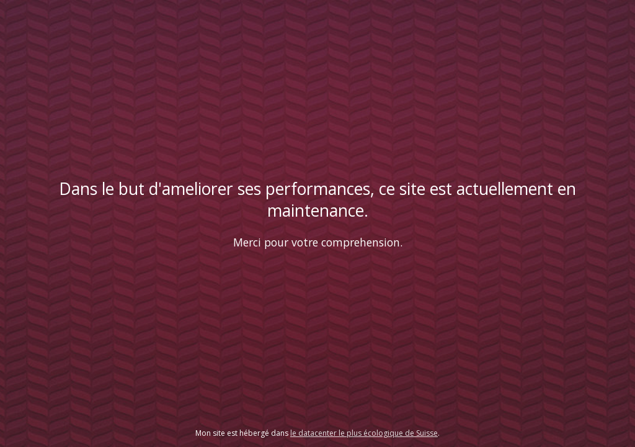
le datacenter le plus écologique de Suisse (364, 433)
